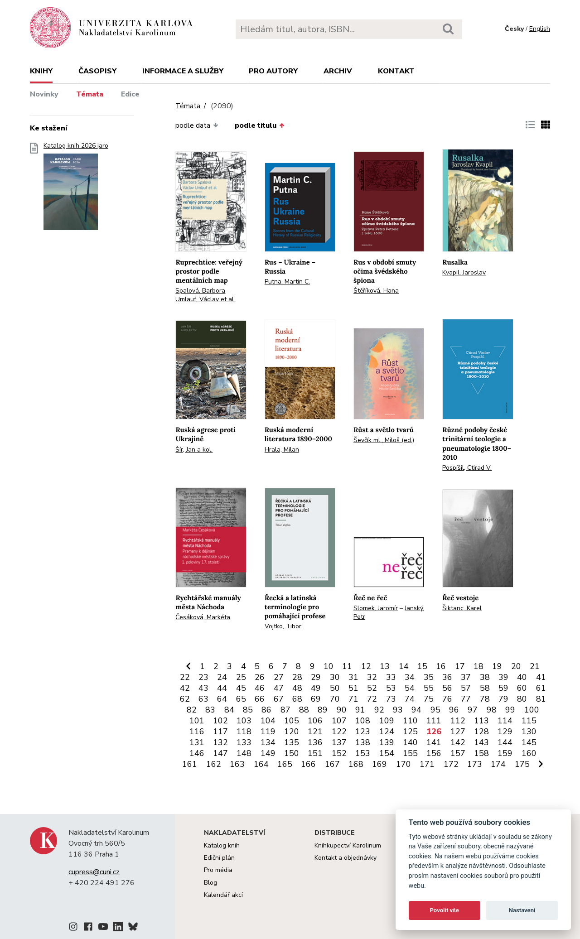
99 (510, 709)
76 (447, 698)
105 (291, 720)
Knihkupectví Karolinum (347, 845)
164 (261, 764)
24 (222, 677)
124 (386, 731)
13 (385, 666)
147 (220, 753)
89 (323, 709)
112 (457, 720)
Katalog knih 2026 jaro (76, 189)
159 (505, 753)
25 (241, 677)
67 (279, 698)
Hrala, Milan (282, 449)
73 (391, 698)
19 (497, 666)
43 (203, 688)
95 (435, 709)
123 (362, 731)
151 (315, 753)
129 (505, 731)
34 (410, 677)
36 (447, 677)
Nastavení (522, 910)
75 (429, 698)
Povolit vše (444, 910)
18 (478, 666)
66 (260, 698)
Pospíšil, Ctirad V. (467, 467)
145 (529, 742)
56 (447, 688)
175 (522, 764)
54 (410, 688)
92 (379, 709)
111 (433, 720)
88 (304, 709)
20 (516, 666)
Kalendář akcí (223, 895)
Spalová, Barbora (200, 290)
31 (353, 677)
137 (339, 742)
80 (522, 698)
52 (372, 688)
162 (213, 764)
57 (466, 688)
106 (315, 720)
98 (492, 709)
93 (398, 709)
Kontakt (396, 71)
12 (366, 666)
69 (316, 698)
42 (185, 688)
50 (335, 688)
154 (386, 753)
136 (315, 742)
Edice (130, 94)
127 (457, 731)
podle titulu (259, 125)
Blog (210, 882)
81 (541, 698)
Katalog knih (222, 845)
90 (342, 709)
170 (403, 764)
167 (332, 764)
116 (196, 731)
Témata (89, 94)
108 (362, 720)
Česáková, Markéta (202, 617)
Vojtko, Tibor (283, 626)
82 (192, 709)
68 (297, 698)
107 (339, 720)
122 (339, 731)
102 (220, 720)
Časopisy (97, 71)
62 (185, 698)
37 (466, 677)
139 (386, 742)
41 (541, 677)
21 (535, 666)
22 (185, 677)
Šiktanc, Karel (462, 608)
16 (441, 666)
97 (473, 709)
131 (196, 742)
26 (260, 677)
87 (285, 709)
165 (284, 764)
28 (297, 677)
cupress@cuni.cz (94, 872)
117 (220, 731)
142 (457, 742)
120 (291, 731)
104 (268, 720)
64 (222, 698)
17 (460, 666)
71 (353, 698)
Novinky (44, 94)
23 (203, 677)
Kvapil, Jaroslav (464, 272)
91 (360, 709)
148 (244, 753)
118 (244, 731)
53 (391, 688)
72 (372, 698)
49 (316, 688)
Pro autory (273, 71)
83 (210, 709)
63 (203, 698)
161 (189, 764)
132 (220, 742)
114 (505, 720)
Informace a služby (182, 71)
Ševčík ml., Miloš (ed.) (383, 440)
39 (503, 677)
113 (481, 720)
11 (347, 666)
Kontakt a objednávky (345, 857)
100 (531, 709)
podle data (196, 125)
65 (241, 698)
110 (410, 720)
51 (353, 688)
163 (237, 764)
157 (457, 753)
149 (268, 753)
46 (260, 688)
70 (335, 698)
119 (268, 731)
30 (335, 677)
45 (241, 688)
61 (541, 688)
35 (429, 677)
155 (410, 753)
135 (291, 742)
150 (291, 753)
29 (316, 677)
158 (481, 753)
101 (196, 720)
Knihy (41, 71)
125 (410, 731)
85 (248, 709)
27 (279, 677)
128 (481, 731)
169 (379, 764)
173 (474, 764)
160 (529, 753)
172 (451, 764)
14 (404, 666)
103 (244, 720)
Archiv (338, 71)
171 (427, 764)
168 (355, 764)
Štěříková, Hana (376, 290)
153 (362, 753)
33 (391, 677)
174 (498, 764)
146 (196, 753)
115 (529, 720)
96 (454, 709)
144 (505, 742)
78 (485, 698)
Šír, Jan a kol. (194, 449)
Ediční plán (219, 857)
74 (410, 698)
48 (297, 688)
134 (268, 742)
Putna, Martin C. (287, 281)
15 (422, 666)
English (539, 28)
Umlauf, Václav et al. (205, 299)
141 (433, 742)
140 (410, 742)
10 (329, 666)
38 (485, 677)
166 (308, 764)
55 (429, 688)
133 (244, 742)
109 (386, 720)
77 (466, 698)
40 (522, 677)
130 (529, 731)
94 (416, 709)
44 (222, 688)
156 (433, 753)
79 (503, 698)
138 (362, 742)
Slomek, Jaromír (375, 608)
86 (266, 709)
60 (522, 688)
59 (503, 688)
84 (229, 709)
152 (339, 753)
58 (485, 688)
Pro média (218, 870)
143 (481, 742)
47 (279, 688)
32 (372, 677)
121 (315, 731)
